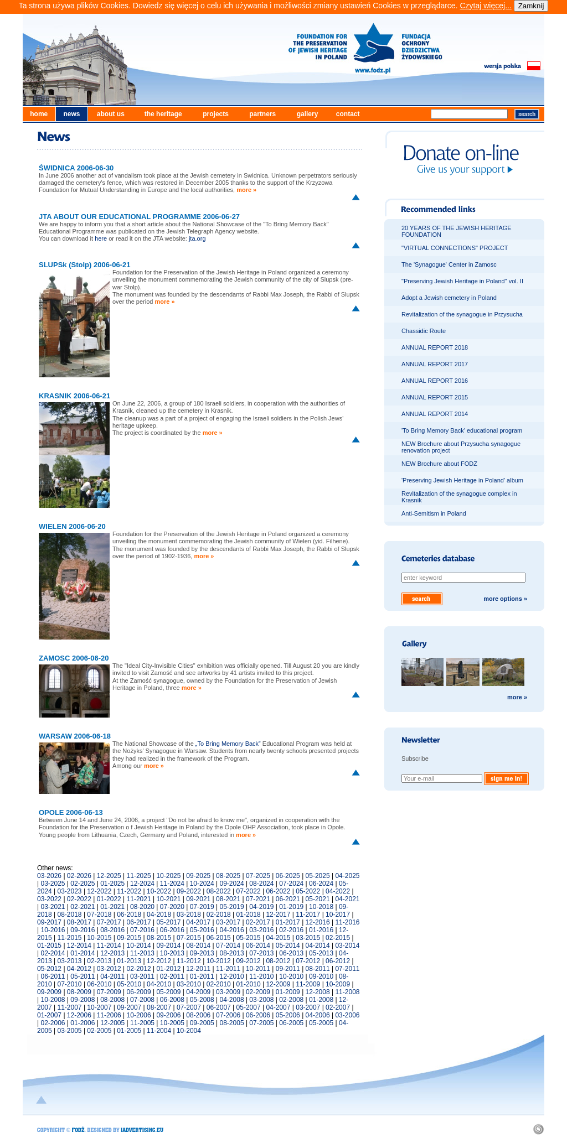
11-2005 (142, 1023)
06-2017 (139, 922)
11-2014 (109, 945)
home (39, 114)
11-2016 (347, 922)
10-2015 (99, 938)
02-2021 (82, 907)
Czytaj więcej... (485, 5)
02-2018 (219, 914)
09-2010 (321, 976)
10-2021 (168, 899)
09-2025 (198, 876)
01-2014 (82, 953)
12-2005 (112, 1023)
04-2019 (261, 907)
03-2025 (52, 883)
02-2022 (79, 899)
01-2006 (82, 1023)
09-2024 (232, 883)
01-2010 (248, 984)
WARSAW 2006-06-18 (75, 736)
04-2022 (338, 891)
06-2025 (288, 876)
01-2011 (202, 976)
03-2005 (70, 1031)
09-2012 (248, 961)
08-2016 (112, 930)
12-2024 (142, 883)
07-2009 (109, 992)
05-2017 (168, 922)
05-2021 (318, 899)
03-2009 (228, 992)
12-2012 (159, 961)
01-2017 (288, 922)
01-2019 (291, 907)
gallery (307, 114)
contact (348, 114)
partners (262, 114)
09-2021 (198, 899)
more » (246, 189)
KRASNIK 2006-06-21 (74, 396)
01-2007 (49, 1015)
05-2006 (288, 1015)
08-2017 (79, 922)
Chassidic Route (423, 331)
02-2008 (291, 1000)
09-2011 (288, 969)
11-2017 (308, 914)
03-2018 (189, 914)
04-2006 (318, 1015)
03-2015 (308, 938)
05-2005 (321, 1023)
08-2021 (228, 899)
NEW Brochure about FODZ (439, 463)
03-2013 (70, 961)
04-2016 (232, 930)
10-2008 (52, 1000)
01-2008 (321, 1000)
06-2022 (278, 891)
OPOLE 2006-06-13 (71, 812)
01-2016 (321, 930)
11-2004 (159, 1031)
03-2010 (189, 984)
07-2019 (202, 907)
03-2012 (109, 969)
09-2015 (129, 938)
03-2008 (261, 1000)
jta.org (197, 238)
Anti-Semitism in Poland (433, 513)
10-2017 (338, 914)
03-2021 (52, 907)
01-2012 (168, 969)
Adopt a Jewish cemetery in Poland (449, 297)
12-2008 (318, 992)
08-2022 (219, 891)
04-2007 (278, 1007)
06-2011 (52, 976)
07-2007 (189, 1007)
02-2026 (79, 876)
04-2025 (347, 876)
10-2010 (291, 976)
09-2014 (168, 945)
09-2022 (189, 891)
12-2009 (278, 984)
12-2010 (232, 976)
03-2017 (228, 922)
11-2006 (109, 1015)
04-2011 (112, 976)
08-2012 (278, 961)
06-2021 (288, 899)
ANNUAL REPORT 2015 (434, 397)
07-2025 (258, 876)
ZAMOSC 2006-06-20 (74, 658)
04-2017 (198, 922)
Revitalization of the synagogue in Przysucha (462, 314)
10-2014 (139, 945)
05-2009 (168, 992)
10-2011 (258, 969)
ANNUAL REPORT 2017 (434, 364)
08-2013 (232, 953)
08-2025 (228, 876)
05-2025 (318, 876)
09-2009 (49, 992)
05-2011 (82, 976)
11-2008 (347, 992)
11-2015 (70, 938)
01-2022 (109, 899)
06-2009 (139, 992)
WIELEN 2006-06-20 (72, 526)
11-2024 (172, 883)
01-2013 (129, 961)
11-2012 (189, 961)
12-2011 (198, 969)
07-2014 (228, 945)
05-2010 (129, 984)
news (71, 114)
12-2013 (112, 953)
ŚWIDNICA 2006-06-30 (76, 168)
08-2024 (261, 883)
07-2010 (70, 984)
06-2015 (219, 938)
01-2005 (129, 1031)
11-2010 (261, 976)
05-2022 (308, 891)
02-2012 (139, 969)
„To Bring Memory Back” (228, 743)
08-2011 (318, 969)
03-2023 (70, 891)
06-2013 (291, 953)
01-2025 (112, 883)
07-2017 (109, 922)
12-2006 (79, 1015)
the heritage (163, 114)
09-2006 (168, 1015)
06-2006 (258, 1015)
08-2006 (198, 1015)
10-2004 (189, 1031)
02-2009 (258, 992)
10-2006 (139, 1015)
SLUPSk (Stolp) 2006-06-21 (84, 265)
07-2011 (347, 969)
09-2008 (82, 1000)
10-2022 (159, 891)
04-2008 (232, 1000)
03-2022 (49, 899)
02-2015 (338, 938)
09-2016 (82, 930)
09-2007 (129, 1007)
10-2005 (172, 1023)
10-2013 (172, 953)
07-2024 (291, 883)
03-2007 (308, 1007)
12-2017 (278, 914)
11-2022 (129, 891)
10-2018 (321, 907)
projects (216, 114)
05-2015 (248, 938)
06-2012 (338, 961)
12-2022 (99, 891)
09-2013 (202, 953)
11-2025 (139, 876)
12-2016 (318, 922)
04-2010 (159, 984)
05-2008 (202, 1000)
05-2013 (321, 953)
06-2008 (172, 1000)
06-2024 (321, 883)
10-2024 (202, 883)
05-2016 (202, 930)
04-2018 (159, 914)
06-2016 (172, 930)
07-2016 (142, 930)
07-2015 (189, 938)
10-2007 (99, 1007)
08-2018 (70, 914)
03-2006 (347, 1015)
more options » (505, 598)
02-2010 (219, 984)
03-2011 (142, 976)
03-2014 (347, 945)
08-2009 (79, 992)
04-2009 (198, 992)
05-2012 (49, 969)
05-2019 (232, 907)
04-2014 (318, 945)
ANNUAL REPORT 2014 (434, 414)
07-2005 (261, 1023)
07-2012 (308, 961)
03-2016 (261, 930)
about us (111, 114)
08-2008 (112, 1000)
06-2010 (99, 984)
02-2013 (99, 961)
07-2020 (172, 907)
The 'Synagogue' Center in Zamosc (449, 264)
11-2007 (70, 1007)
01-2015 (49, 945)
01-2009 (288, 992)
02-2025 (82, 883)
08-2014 (198, 945)
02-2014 (52, 953)
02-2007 (338, 1007)
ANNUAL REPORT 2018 (434, 347)
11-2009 (308, 984)
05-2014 (288, 945)
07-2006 (228, 1015)
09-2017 (49, 922)
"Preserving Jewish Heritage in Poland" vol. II (462, 281)
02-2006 (52, 1023)
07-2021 (258, 899)
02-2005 (99, 1031)
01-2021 (112, 907)
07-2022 (248, 891)
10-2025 (168, 876)
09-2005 (202, 1023)
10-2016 (52, 930)
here (101, 238)
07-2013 (261, 953)
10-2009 (338, 984)
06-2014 (258, 945)
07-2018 (99, 914)
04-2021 (347, 899)
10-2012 (219, 961)
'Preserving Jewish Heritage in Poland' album (462, 480)
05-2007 (248, 1007)
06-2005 (291, 1023)
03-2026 (49, 876)
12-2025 (109, 876)
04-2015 (278, 938)
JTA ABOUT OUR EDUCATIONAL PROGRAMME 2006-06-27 (139, 216)
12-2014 (79, 945)
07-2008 (142, 1000)
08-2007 (159, 1007)
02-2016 (291, 930)
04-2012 (79, 969)
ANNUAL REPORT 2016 (434, 380)
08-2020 (142, 907)
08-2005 (232, 1023)
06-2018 (129, 914)
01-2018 (248, 914)
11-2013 (142, 953)
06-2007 (219, 1007)
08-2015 (159, 938)
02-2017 (258, 922)
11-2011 (228, 969)
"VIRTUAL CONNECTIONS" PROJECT (454, 248)
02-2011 (172, 976)
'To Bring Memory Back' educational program (461, 430)
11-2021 (139, 899)
